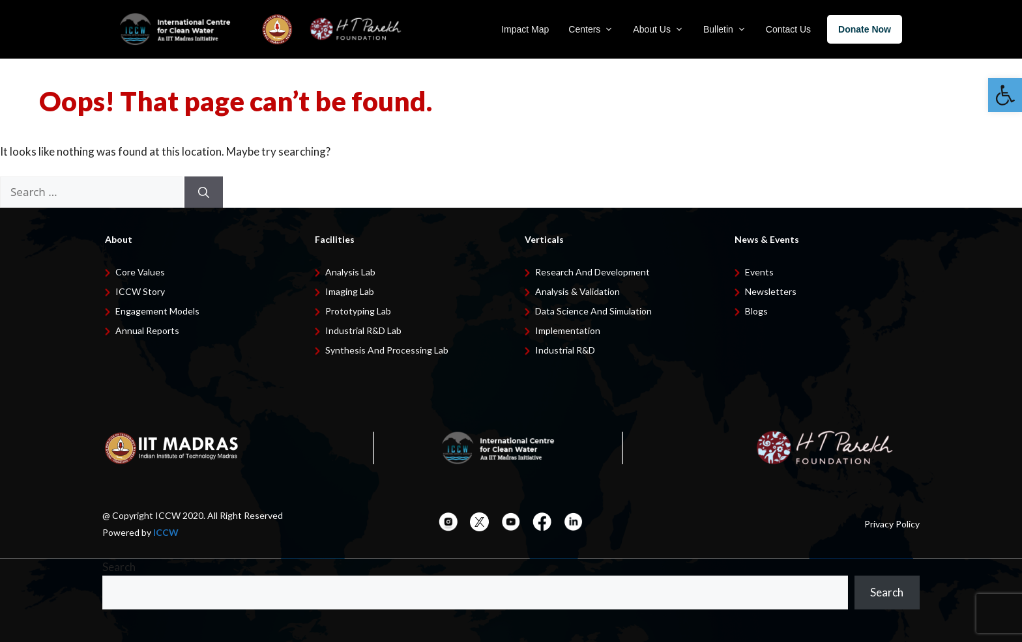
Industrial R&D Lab (363, 330)
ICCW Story (140, 291)
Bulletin (724, 29)
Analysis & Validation (577, 291)
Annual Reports (147, 330)
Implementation (567, 330)
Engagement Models (157, 310)
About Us (658, 29)
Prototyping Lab (358, 310)
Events (759, 271)
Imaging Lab (349, 291)
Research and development (592, 271)
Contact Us (788, 29)
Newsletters (770, 291)
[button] (1005, 95)
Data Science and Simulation (593, 310)
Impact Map (525, 29)
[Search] (203, 192)
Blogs (756, 310)
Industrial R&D (565, 350)
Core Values (140, 271)
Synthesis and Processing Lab (386, 350)
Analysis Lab (350, 271)
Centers (590, 29)
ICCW (166, 532)
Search (119, 567)
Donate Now (864, 29)
